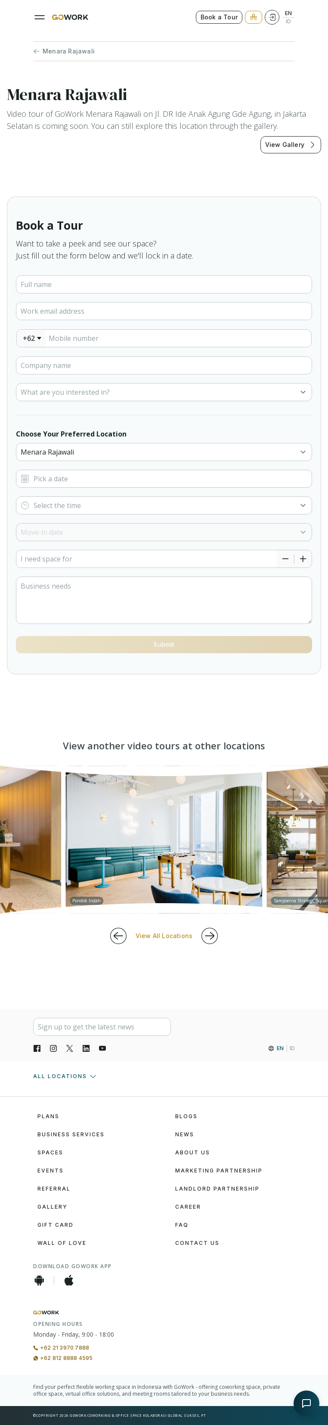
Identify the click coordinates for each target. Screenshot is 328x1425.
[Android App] (39, 1280)
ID (288, 22)
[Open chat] (306, 1403)
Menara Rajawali (64, 51)
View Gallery (290, 145)
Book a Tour (219, 17)
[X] (70, 1048)
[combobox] (31, 338)
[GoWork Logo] (70, 17)
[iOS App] (69, 1280)
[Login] (272, 17)
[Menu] (39, 17)
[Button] (164, 644)
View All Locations (164, 935)
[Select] (164, 392)
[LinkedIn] (86, 1048)
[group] (163, 840)
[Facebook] (37, 1048)
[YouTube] (102, 1048)
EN (288, 13)
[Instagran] (53, 1048)
